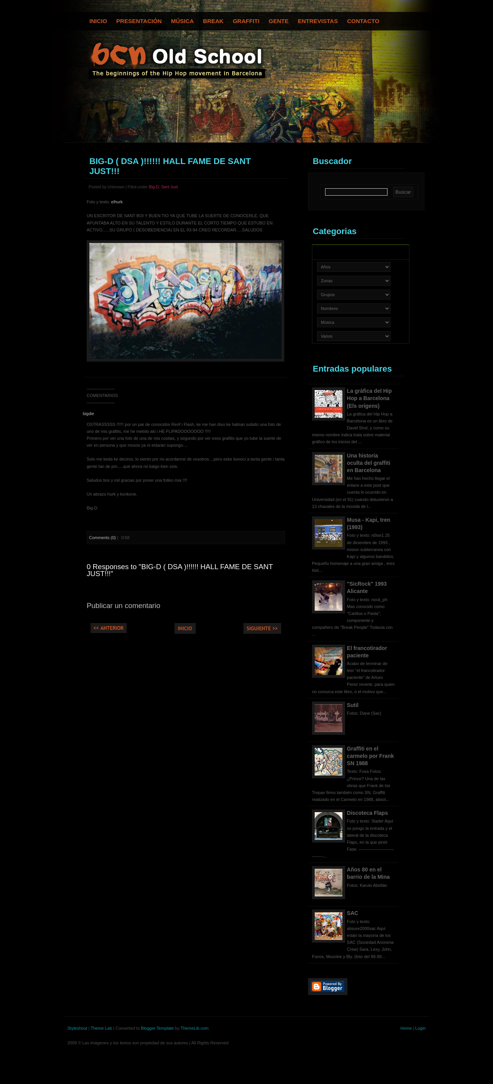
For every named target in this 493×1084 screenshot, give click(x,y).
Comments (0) (102, 537)
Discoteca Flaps (367, 813)
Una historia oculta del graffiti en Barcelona (369, 462)
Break (213, 21)
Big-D (154, 187)
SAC (353, 913)
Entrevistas (318, 21)
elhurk (117, 201)
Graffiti (246, 21)
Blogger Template (157, 1028)
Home (406, 1028)
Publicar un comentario (123, 605)
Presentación (139, 21)
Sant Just (169, 187)
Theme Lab (101, 1028)
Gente (279, 21)
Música (182, 21)
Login (420, 1028)
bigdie (88, 413)
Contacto (363, 21)
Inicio (98, 21)
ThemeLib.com (195, 1028)
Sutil (353, 705)
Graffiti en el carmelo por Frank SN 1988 (370, 756)
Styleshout (77, 1028)
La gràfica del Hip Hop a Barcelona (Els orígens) (369, 398)
